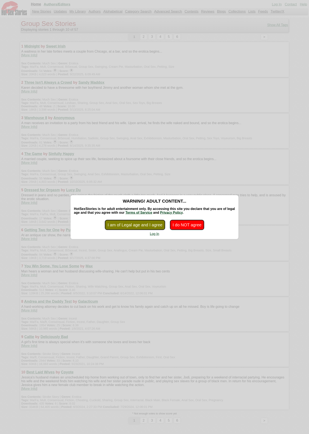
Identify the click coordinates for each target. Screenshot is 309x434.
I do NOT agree (187, 224)
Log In (154, 233)
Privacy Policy (171, 212)
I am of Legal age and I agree (134, 224)
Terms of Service (138, 212)
